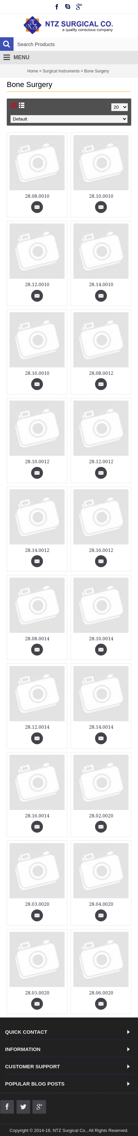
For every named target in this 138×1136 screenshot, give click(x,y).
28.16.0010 (37, 373)
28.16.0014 (37, 815)
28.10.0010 (101, 196)
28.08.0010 (37, 196)
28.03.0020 (37, 904)
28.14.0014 (101, 727)
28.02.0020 (101, 815)
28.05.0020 (37, 992)
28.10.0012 (37, 461)
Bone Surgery (96, 71)
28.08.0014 (37, 638)
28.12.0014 (37, 727)
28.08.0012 (101, 373)
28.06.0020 (101, 992)
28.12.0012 (101, 461)
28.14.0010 (101, 284)
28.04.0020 (101, 904)
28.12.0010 (37, 284)
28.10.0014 (101, 638)
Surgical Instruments (61, 71)
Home (32, 71)
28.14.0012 (37, 550)
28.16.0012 (101, 550)
